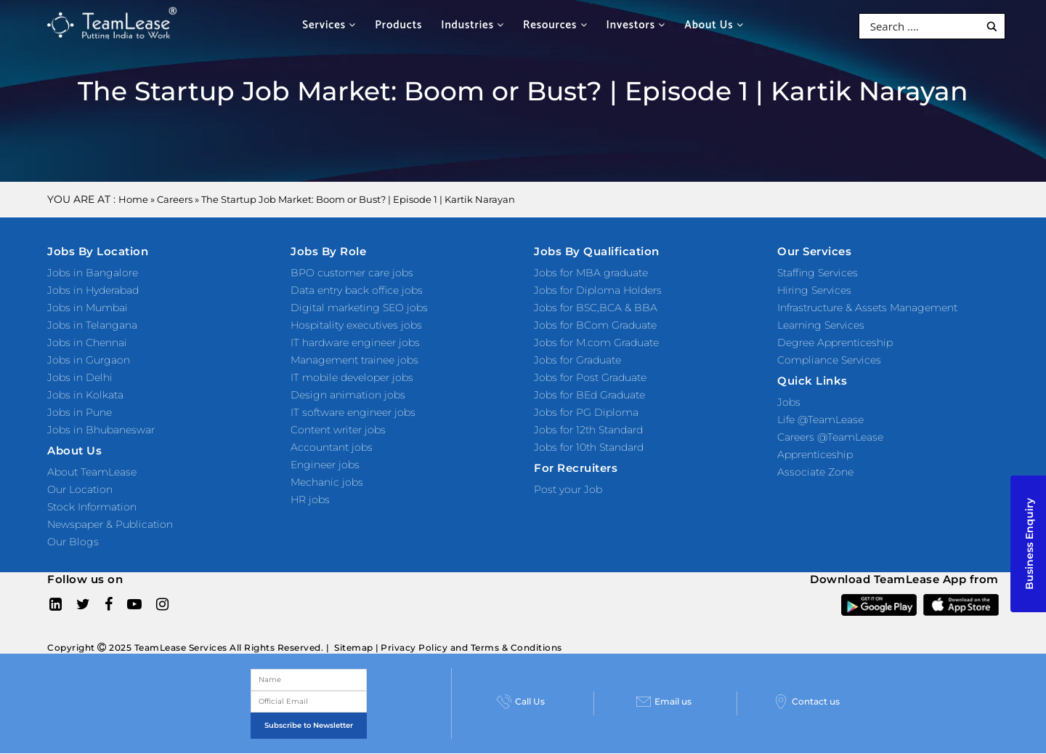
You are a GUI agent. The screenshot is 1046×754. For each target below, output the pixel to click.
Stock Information (92, 506)
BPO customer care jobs (352, 272)
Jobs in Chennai (87, 342)
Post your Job (568, 489)
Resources (555, 25)
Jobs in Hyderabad (93, 290)
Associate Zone (815, 471)
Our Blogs (73, 541)
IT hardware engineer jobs (355, 342)
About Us (714, 25)
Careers (174, 199)
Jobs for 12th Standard (588, 429)
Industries (472, 25)
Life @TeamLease (820, 419)
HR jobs (310, 499)
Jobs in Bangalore (92, 272)
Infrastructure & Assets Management (867, 307)
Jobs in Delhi (80, 377)
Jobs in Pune (79, 412)
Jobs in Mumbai (87, 307)
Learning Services (820, 325)
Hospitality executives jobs (356, 325)
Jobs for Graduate (577, 359)
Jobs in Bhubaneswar (101, 429)
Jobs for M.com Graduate (596, 342)
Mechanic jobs (327, 482)
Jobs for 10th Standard (589, 447)
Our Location (80, 489)
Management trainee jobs (354, 359)
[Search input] (923, 26)
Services (329, 25)
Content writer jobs (338, 429)
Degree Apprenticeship (835, 342)
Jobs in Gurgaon (88, 359)
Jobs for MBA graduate (591, 272)
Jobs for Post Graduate (590, 377)
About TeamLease (92, 471)
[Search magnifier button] (992, 26)
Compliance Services (829, 359)
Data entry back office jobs (357, 290)
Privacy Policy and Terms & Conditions (471, 647)
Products (398, 25)
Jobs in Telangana (92, 325)
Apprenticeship (815, 454)
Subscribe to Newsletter (308, 725)
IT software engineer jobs (353, 412)
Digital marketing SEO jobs (359, 307)
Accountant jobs (332, 447)
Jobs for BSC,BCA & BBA (595, 307)
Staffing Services (817, 272)
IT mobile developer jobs (352, 377)
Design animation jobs (348, 394)
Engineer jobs (325, 464)
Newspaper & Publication (110, 524)
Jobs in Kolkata (85, 394)
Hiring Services (814, 290)
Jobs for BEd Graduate (589, 394)
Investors (636, 25)
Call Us (521, 701)
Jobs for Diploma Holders (598, 290)
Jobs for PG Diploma (586, 412)
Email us (664, 701)
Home (133, 199)
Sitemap (353, 647)
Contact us (807, 701)
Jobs (788, 402)
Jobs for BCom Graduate (595, 325)
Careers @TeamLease (830, 437)
